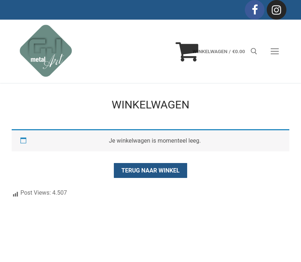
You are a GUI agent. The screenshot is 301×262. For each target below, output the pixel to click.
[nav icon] (274, 51)
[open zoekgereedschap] (254, 51)
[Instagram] (276, 10)
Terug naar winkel (150, 170)
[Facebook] (255, 10)
